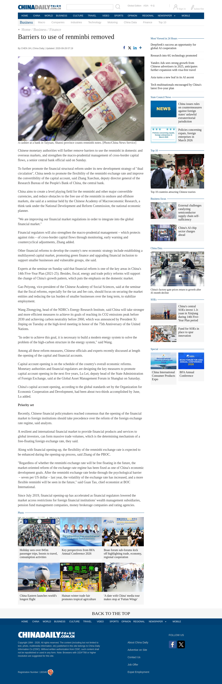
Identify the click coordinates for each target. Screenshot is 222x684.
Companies (58, 22)
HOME (24, 15)
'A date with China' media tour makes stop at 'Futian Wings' (122, 597)
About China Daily (138, 642)
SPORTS (118, 15)
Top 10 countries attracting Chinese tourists (173, 192)
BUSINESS (61, 15)
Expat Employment (138, 672)
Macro (41, 22)
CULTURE (78, 15)
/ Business (39, 30)
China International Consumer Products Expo (163, 376)
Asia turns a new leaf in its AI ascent (172, 77)
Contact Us (134, 657)
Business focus (158, 198)
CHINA (36, 15)
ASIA (145, 5)
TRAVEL (92, 15)
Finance (147, 22)
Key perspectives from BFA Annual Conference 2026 (78, 551)
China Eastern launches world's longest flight (38, 597)
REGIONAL (148, 15)
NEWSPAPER (164, 15)
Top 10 (162, 22)
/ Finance (54, 30)
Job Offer (133, 664)
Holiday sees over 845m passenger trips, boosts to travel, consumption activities (39, 553)
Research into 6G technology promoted (174, 55)
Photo (21, 512)
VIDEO (105, 15)
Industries (76, 22)
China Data (130, 22)
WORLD (49, 15)
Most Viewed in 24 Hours (164, 38)
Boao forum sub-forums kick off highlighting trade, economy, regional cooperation (123, 553)
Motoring (112, 22)
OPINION (132, 15)
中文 (152, 5)
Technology (94, 22)
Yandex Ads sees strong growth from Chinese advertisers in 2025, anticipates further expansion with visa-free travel (174, 66)
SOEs (154, 299)
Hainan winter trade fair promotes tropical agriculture (79, 597)
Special (154, 349)
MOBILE (186, 15)
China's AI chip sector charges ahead (187, 231)
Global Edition (134, 5)
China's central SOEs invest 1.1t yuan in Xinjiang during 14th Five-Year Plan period (188, 313)
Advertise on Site (137, 649)
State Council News (161, 97)
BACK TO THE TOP (111, 613)
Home (26, 30)
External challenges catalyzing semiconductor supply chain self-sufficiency (190, 212)
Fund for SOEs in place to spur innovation (188, 332)
